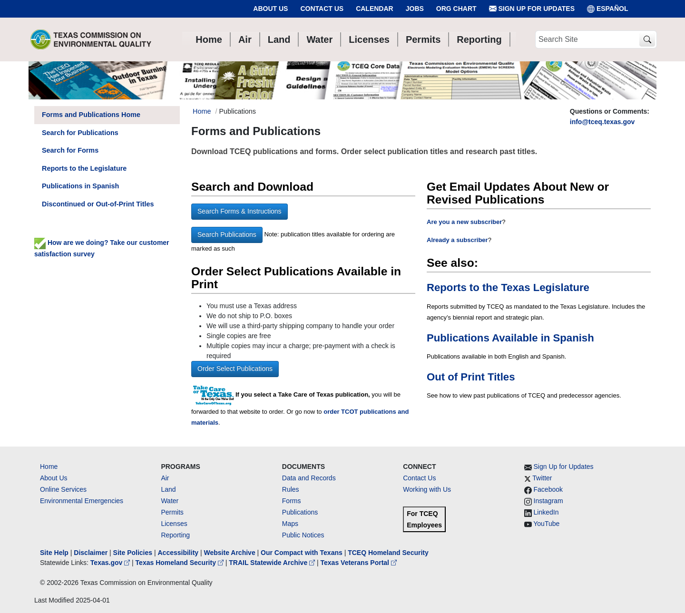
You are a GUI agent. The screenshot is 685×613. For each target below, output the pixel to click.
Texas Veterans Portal (359, 562)
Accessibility (178, 552)
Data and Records (309, 478)
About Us (270, 8)
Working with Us (427, 489)
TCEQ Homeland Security (388, 552)
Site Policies (132, 552)
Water (169, 501)
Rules (290, 489)
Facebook (548, 489)
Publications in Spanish (80, 186)
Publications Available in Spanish (510, 338)
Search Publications (226, 234)
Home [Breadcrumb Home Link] (202, 111)
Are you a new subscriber (464, 221)
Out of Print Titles (471, 377)
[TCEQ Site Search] (647, 39)
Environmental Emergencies (81, 501)
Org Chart (456, 8)
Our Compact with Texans (301, 552)
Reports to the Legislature (84, 168)
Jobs (415, 8)
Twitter (542, 478)
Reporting (175, 535)
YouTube (546, 523)
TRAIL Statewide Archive (273, 562)
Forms (291, 501)
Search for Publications (80, 132)
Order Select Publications (235, 368)
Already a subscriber (457, 239)
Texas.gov (111, 562)
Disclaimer (91, 552)
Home (49, 466)
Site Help (54, 552)
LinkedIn (546, 512)
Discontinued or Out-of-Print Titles (98, 204)
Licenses (174, 523)
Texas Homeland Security (180, 562)
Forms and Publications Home (91, 114)
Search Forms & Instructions (239, 211)
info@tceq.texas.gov (602, 122)
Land (168, 489)
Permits (172, 512)
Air (165, 478)
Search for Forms (70, 150)
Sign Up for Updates (532, 9)
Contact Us (321, 8)
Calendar (374, 8)
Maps (290, 523)
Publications (300, 512)
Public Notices (303, 535)
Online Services (63, 489)
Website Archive (229, 552)
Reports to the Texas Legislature (508, 287)
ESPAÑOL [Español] (607, 9)
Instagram (548, 501)
